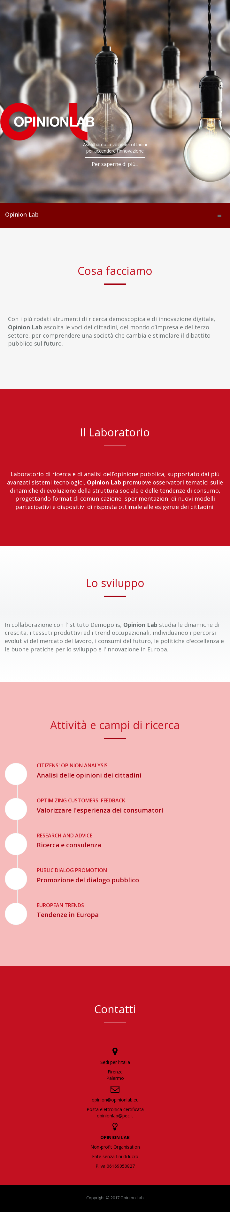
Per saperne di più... (115, 164)
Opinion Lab (22, 214)
